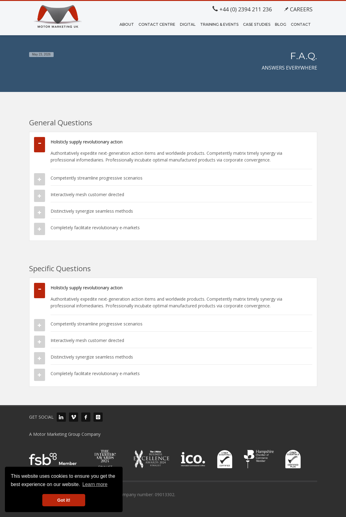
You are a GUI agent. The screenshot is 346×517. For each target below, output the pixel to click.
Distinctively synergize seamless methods (92, 211)
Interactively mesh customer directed (87, 194)
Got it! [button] (63, 500)
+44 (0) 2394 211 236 (242, 9)
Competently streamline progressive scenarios (97, 178)
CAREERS (298, 9)
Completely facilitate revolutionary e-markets (95, 227)
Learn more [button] (95, 484)
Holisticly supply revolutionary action (87, 142)
